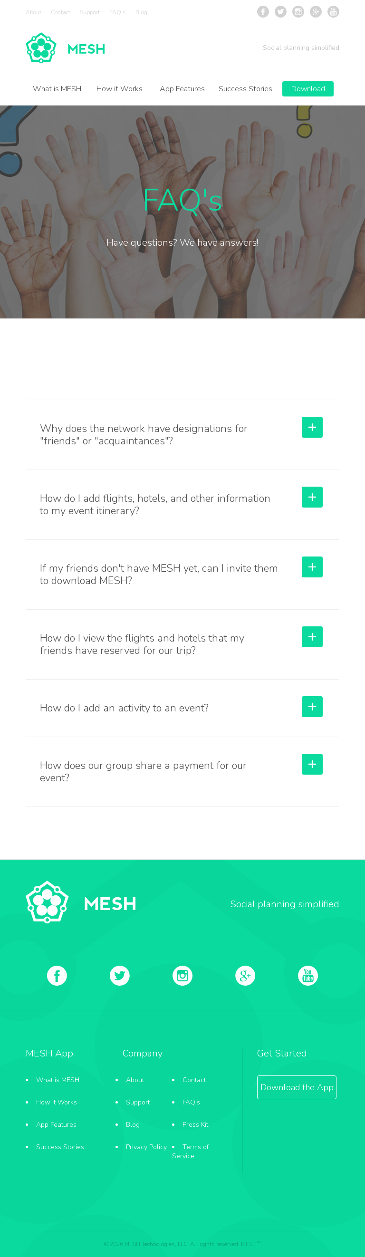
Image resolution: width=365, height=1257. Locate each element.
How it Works (119, 89)
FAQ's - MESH (65, 47)
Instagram (298, 12)
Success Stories (245, 89)
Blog (141, 12)
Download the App (297, 1087)
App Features (182, 89)
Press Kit (195, 1124)
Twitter (281, 12)
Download (308, 89)
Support (90, 12)
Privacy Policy (146, 1146)
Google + (316, 12)
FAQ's (117, 12)
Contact (60, 12)
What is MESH (57, 89)
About (33, 12)
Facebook (263, 12)
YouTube (333, 12)
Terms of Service (190, 1151)
